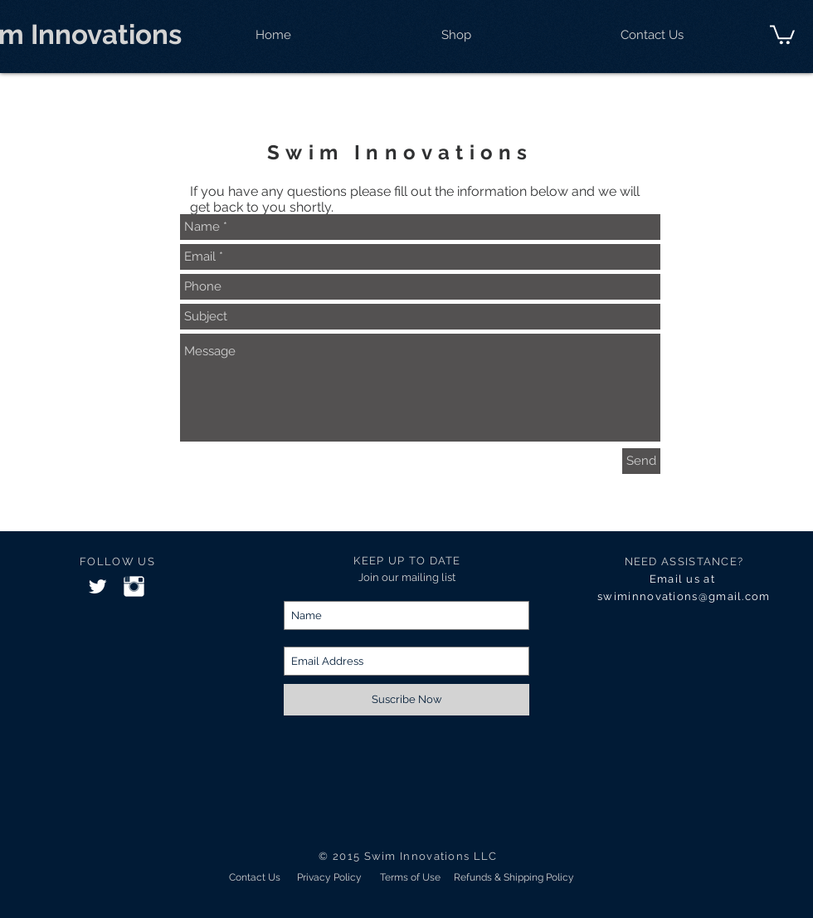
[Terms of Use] (410, 877)
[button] (782, 33)
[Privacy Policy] (329, 877)
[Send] (641, 461)
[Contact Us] (255, 877)
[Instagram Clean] (134, 586)
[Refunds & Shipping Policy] (514, 877)
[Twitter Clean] (97, 586)
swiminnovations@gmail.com (684, 596)
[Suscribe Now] (406, 699)
